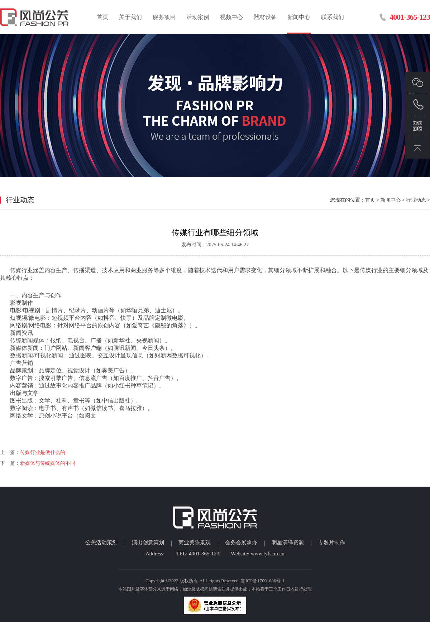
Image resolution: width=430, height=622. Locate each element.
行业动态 (416, 200)
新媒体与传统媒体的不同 (47, 463)
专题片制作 (331, 542)
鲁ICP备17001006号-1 (263, 580)
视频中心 (231, 17)
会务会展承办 (241, 542)
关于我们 (130, 17)
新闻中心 (298, 17)
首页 (102, 17)
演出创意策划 (148, 542)
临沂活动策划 (35, 17)
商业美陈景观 (194, 542)
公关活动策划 (101, 542)
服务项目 (164, 17)
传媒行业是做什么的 (42, 452)
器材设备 (265, 17)
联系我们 (332, 17)
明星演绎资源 (288, 542)
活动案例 (197, 17)
